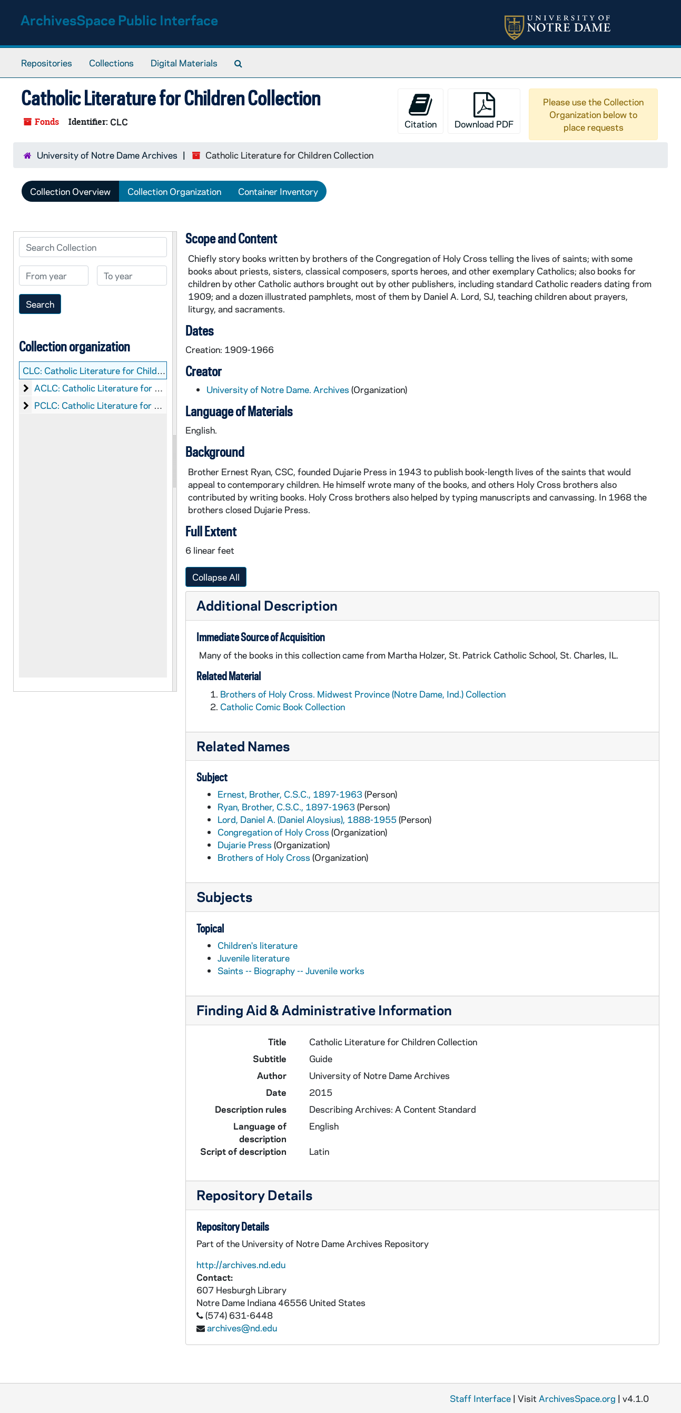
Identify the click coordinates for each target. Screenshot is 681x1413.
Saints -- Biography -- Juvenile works (291, 970)
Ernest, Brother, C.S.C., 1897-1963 (290, 794)
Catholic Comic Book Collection (282, 706)
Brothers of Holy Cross (264, 857)
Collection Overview (70, 191)
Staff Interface (480, 1398)
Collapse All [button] (216, 577)
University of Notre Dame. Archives (277, 389)
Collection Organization (174, 191)
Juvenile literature (254, 958)
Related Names (243, 745)
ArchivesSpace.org (577, 1398)
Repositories (46, 62)
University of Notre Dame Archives (107, 155)
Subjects (224, 896)
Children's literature (258, 945)
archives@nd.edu (242, 1327)
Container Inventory (278, 191)
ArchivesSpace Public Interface (119, 19)
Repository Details (254, 1194)
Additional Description (267, 605)
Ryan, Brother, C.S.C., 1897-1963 (286, 806)
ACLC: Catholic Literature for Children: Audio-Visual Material (156, 388)
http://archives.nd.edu (240, 1264)
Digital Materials (184, 62)
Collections (111, 62)
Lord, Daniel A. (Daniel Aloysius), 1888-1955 (307, 819)
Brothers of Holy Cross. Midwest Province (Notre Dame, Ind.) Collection (363, 694)
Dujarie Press (245, 844)
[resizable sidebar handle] (174, 461)
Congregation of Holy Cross (273, 832)
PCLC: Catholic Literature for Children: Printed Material (146, 405)
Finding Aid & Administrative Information (324, 1009)
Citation (420, 111)
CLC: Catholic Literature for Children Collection (117, 370)
